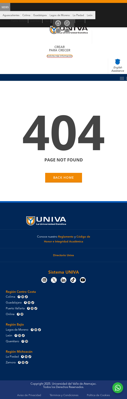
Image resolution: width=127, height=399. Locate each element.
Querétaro (35, 21)
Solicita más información (59, 56)
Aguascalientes (11, 15)
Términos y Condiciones (64, 395)
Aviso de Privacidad (29, 395)
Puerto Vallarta (19, 21)
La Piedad (78, 15)
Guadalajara (40, 15)
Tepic (47, 21)
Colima (26, 15)
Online (80, 21)
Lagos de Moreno (60, 15)
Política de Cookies (98, 395)
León (89, 15)
